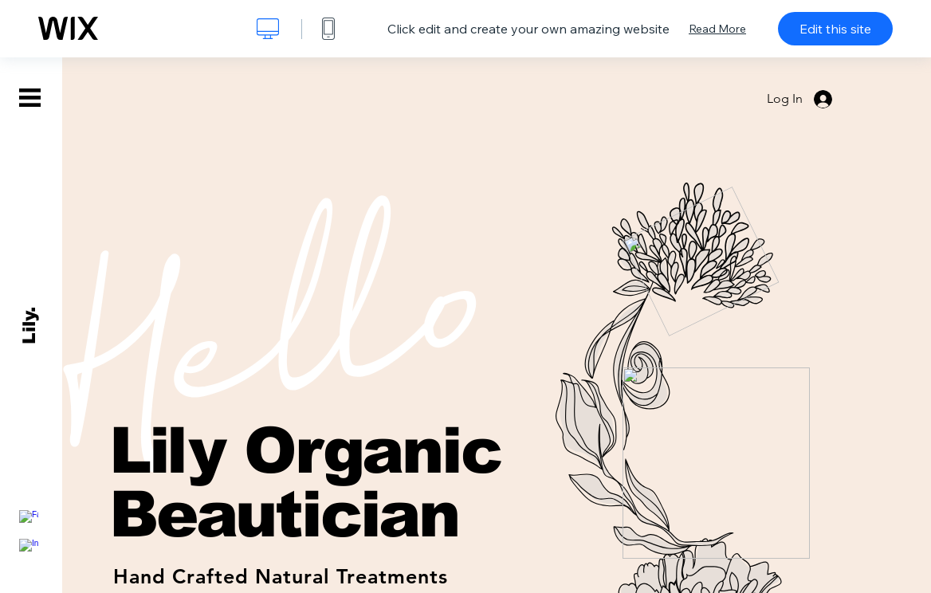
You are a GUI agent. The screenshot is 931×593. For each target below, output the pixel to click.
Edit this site (835, 29)
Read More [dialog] (717, 29)
